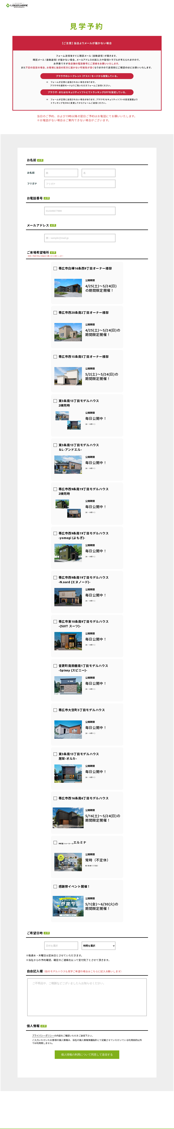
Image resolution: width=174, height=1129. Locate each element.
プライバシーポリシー (43, 1035)
